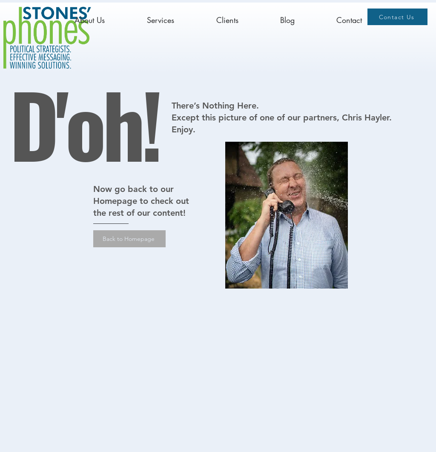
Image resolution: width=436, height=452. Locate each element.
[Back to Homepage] (129, 238)
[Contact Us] (397, 17)
